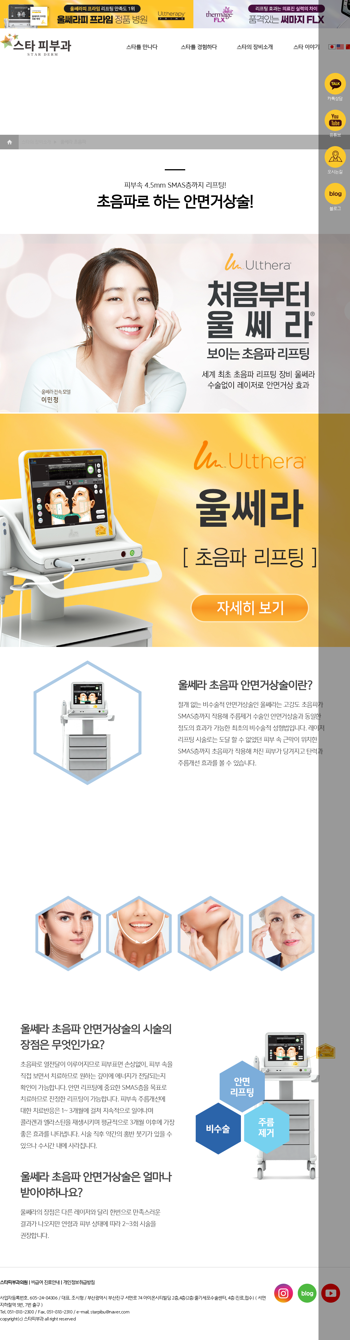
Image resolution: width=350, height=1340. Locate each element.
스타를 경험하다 (199, 47)
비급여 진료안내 (45, 1282)
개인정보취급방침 (79, 1282)
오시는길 (335, 160)
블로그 (335, 197)
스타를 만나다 (142, 47)
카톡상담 (335, 87)
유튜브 (335, 124)
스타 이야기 (306, 47)
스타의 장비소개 (255, 47)
